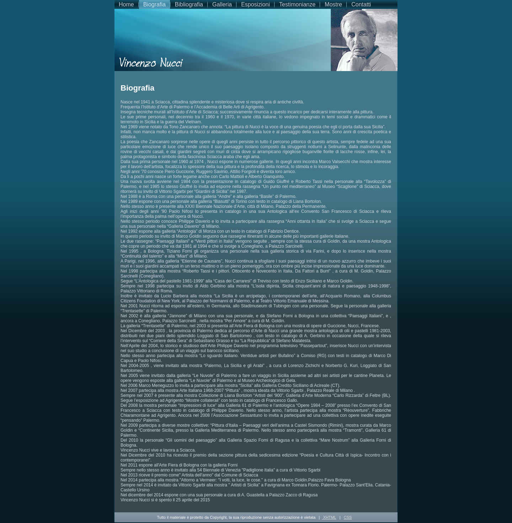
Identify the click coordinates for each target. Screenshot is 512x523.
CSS (348, 517)
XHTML (329, 517)
